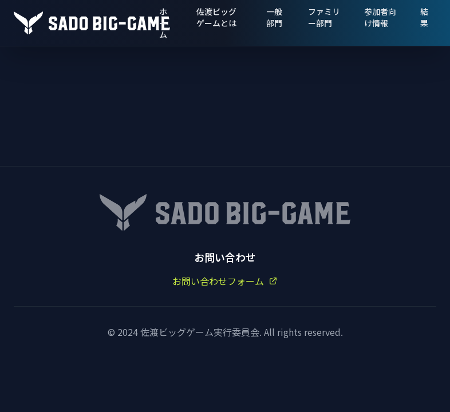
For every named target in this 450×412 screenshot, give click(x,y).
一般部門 (274, 17)
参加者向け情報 (380, 17)
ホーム (163, 23)
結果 (424, 17)
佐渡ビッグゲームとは (216, 17)
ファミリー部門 (324, 17)
